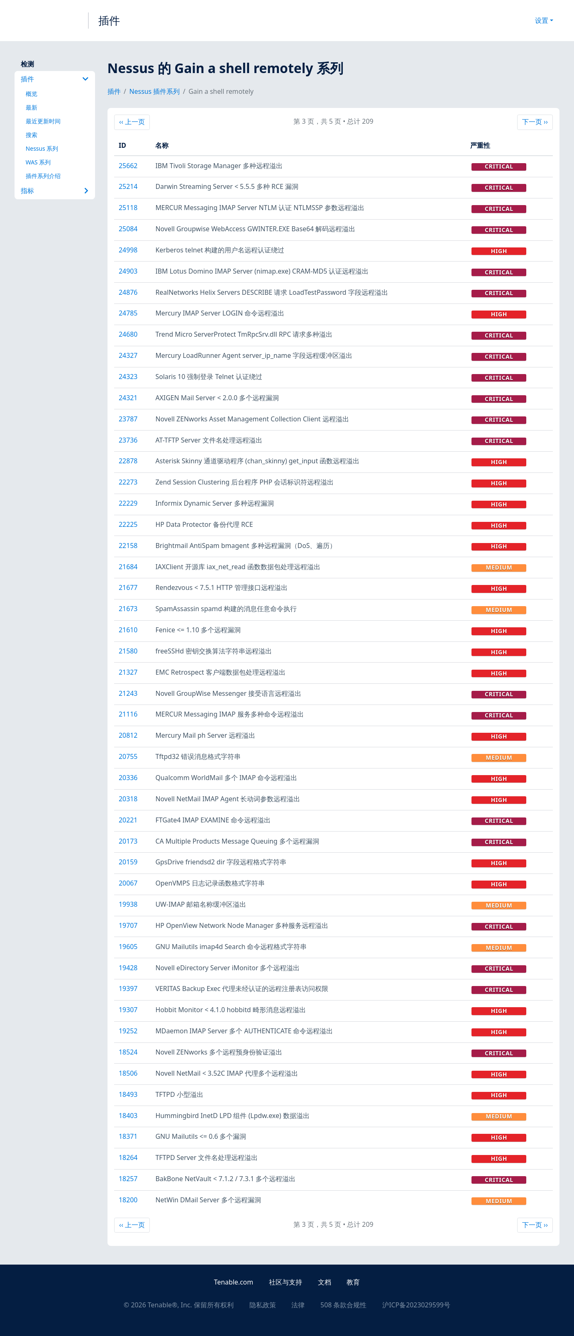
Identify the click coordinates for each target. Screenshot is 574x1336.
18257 (128, 1178)
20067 (128, 883)
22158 (128, 545)
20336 (128, 777)
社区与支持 (285, 1282)
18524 (128, 1052)
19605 (128, 946)
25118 (128, 207)
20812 (128, 735)
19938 (128, 904)
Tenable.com (233, 1282)
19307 (128, 1009)
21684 (128, 566)
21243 (128, 693)
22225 (128, 524)
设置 (541, 20)
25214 (128, 186)
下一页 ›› (535, 121)
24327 (128, 355)
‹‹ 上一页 (134, 121)
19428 (128, 967)
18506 (128, 1073)
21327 (128, 672)
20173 (128, 841)
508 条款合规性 (343, 1304)
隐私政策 (262, 1304)
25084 (128, 228)
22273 (128, 482)
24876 (128, 292)
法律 (298, 1304)
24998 (128, 249)
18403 (128, 1115)
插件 (109, 20)
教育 (353, 1282)
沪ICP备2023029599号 (416, 1304)
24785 (128, 313)
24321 (128, 397)
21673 (128, 608)
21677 (128, 587)
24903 (128, 271)
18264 (128, 1157)
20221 (128, 820)
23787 (128, 418)
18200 (128, 1199)
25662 (128, 165)
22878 (128, 460)
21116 (128, 714)
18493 (128, 1094)
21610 (128, 629)
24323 (128, 376)
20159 (128, 861)
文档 (324, 1282)
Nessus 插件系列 (154, 91)
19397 (128, 988)
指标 (55, 190)
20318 (128, 798)
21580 (128, 651)
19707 (128, 925)
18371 (128, 1136)
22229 (128, 503)
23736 (128, 440)
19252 (128, 1030)
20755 (128, 756)
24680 (128, 334)
